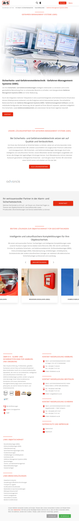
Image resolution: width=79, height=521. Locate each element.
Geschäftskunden (40, 7)
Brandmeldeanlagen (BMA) (12, 444)
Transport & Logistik (10, 484)
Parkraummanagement (11, 493)
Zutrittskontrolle (8, 457)
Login (42, 2)
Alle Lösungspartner (39, 166)
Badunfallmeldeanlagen (11, 466)
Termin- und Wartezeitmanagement (14, 463)
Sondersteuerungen (10, 453)
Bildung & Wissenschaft (11, 491)
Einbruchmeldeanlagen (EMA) (12, 446)
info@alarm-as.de (55, 371)
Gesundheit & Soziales (10, 497)
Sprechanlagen (8, 461)
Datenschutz (17, 510)
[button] (52, 516)
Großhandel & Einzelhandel (12, 487)
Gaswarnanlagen (9, 468)
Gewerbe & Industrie (10, 480)
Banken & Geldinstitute (11, 500)
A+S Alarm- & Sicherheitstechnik (24, 7)
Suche (37, 2)
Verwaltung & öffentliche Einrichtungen (15, 482)
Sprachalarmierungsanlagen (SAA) (14, 450)
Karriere (62, 3)
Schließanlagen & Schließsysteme (13, 455)
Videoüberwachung (9, 448)
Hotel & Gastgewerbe (10, 495)
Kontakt (7, 114)
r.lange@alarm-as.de (56, 394)
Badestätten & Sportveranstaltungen (14, 489)
